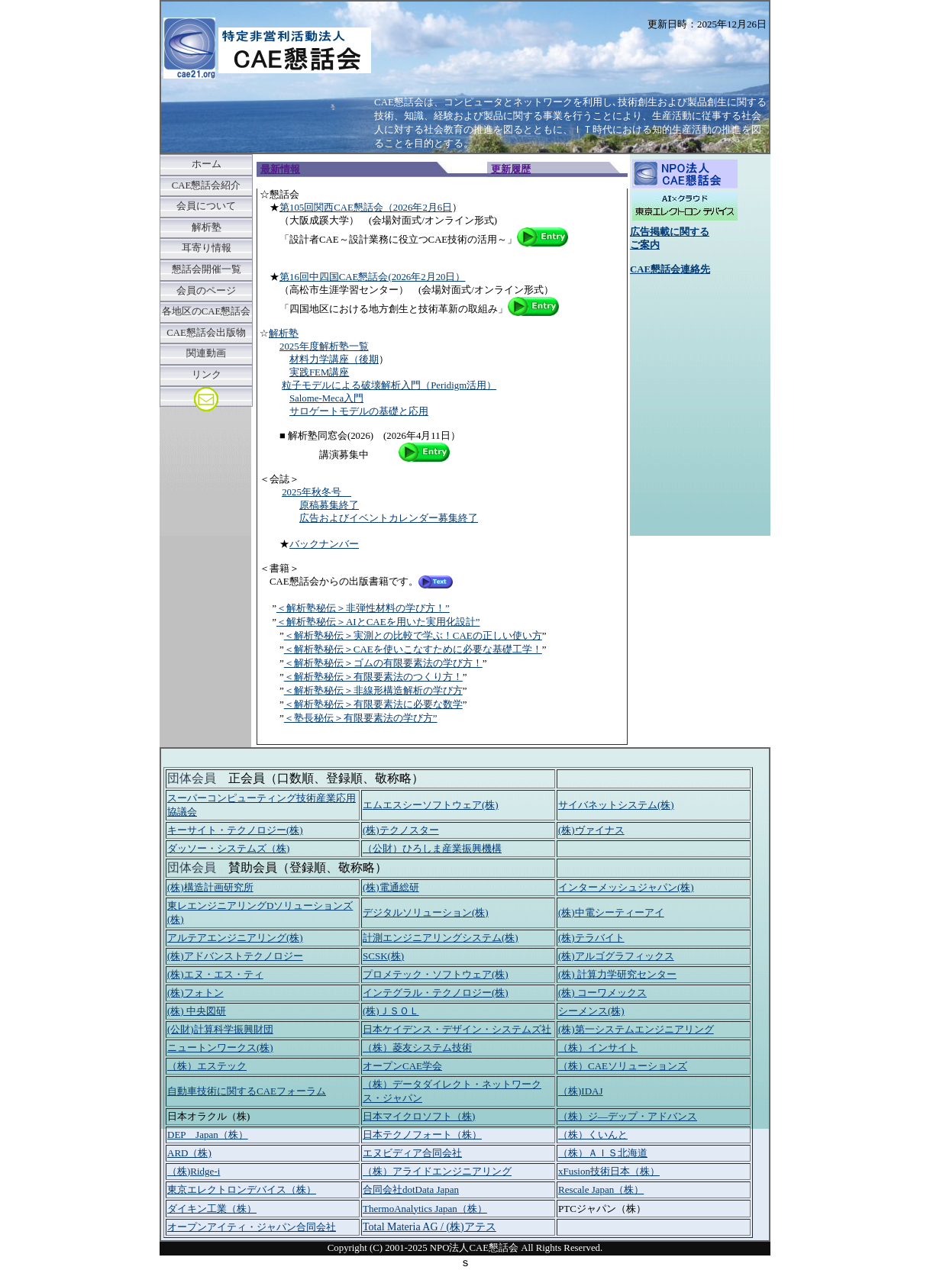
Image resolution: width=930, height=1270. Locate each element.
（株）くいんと (593, 1134)
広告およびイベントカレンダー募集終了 (388, 518)
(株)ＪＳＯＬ (391, 1011)
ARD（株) (189, 1153)
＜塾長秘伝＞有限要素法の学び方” (361, 718)
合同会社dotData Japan (411, 1189)
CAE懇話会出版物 (206, 332)
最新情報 (280, 169)
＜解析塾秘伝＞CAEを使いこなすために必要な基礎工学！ (413, 649)
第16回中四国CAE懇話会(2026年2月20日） (372, 277)
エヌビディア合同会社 (412, 1153)
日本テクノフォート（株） (422, 1134)
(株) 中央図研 (196, 1011)
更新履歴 (511, 169)
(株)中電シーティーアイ (611, 912)
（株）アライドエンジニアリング (437, 1171)
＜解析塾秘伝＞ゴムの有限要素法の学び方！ (383, 663)
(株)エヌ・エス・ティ (215, 974)
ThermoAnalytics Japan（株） (425, 1208)
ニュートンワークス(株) (220, 1047)
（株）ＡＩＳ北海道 (602, 1153)
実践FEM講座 (319, 372)
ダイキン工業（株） (212, 1208)
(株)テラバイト (591, 937)
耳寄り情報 (206, 248)
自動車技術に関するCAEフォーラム (246, 1091)
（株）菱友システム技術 (417, 1047)
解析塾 (206, 227)
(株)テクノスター (401, 830)
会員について (206, 206)
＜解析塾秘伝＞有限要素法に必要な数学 (373, 704)
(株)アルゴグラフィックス (616, 956)
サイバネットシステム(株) (616, 805)
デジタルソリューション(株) (426, 912)
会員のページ (206, 290)
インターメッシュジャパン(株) (626, 887)
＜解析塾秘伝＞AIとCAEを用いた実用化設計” (378, 621)
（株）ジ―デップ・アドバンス (627, 1116)
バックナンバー (324, 544)
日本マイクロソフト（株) (419, 1116)
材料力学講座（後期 (334, 359)
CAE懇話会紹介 (206, 185)
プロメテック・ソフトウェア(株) (436, 974)
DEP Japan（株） (207, 1134)
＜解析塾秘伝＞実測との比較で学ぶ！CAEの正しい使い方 (413, 635)
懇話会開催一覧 (206, 269)
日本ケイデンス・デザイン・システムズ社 (457, 1029)
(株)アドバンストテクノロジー (235, 956)
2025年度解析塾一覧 (324, 346)
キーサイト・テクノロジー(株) (235, 830)
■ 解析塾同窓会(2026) (326, 435)
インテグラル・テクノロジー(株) (436, 992)
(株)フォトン (195, 992)
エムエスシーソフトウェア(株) (431, 805)
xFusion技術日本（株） (609, 1171)
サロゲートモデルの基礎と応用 (358, 411)
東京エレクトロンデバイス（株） (241, 1189)
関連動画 (206, 353)
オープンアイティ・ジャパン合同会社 (251, 1227)
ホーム (206, 164)
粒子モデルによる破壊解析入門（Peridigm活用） (389, 385)
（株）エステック (207, 1066)
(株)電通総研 (391, 887)
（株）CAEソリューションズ (622, 1066)
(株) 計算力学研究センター (617, 974)
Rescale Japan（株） (601, 1189)
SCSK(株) (383, 956)
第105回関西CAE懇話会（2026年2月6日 (365, 207)
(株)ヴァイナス (591, 830)
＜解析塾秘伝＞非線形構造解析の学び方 (373, 690)
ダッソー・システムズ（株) (228, 848)
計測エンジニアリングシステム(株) (440, 937)
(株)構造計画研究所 (210, 887)
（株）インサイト (598, 1047)
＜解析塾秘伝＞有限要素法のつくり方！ (373, 676)
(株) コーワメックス (602, 992)
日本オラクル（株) (208, 1116)
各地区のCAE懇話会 (206, 311)
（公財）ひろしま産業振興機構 (432, 848)
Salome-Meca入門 (326, 398)
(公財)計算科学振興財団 (220, 1029)
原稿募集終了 (329, 505)
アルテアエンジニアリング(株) (235, 937)
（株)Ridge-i (193, 1171)
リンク (206, 374)
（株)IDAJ (580, 1091)
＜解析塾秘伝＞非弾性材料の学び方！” (363, 608)
